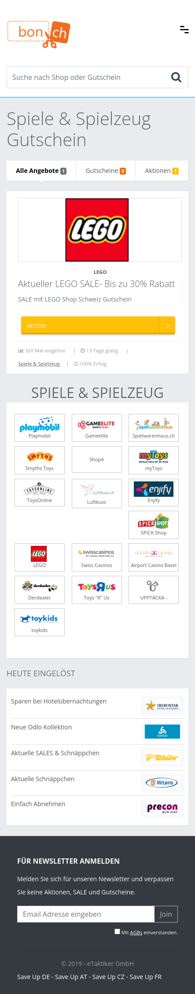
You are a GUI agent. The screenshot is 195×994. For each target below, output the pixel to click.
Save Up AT (71, 976)
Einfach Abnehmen (38, 804)
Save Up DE (33, 976)
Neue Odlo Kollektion (41, 727)
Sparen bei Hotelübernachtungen (59, 701)
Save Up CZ (108, 976)
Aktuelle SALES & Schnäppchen (55, 753)
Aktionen (162, 170)
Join (166, 914)
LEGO (100, 272)
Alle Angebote (41, 170)
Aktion (101, 325)
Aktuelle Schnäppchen (42, 779)
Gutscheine (106, 170)
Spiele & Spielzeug (39, 363)
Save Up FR (146, 976)
